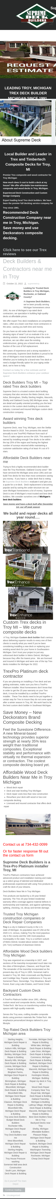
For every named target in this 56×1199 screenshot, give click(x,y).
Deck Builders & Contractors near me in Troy (27, 269)
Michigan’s (45, 496)
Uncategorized (13, 1195)
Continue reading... (14, 1190)
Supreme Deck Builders (17, 481)
